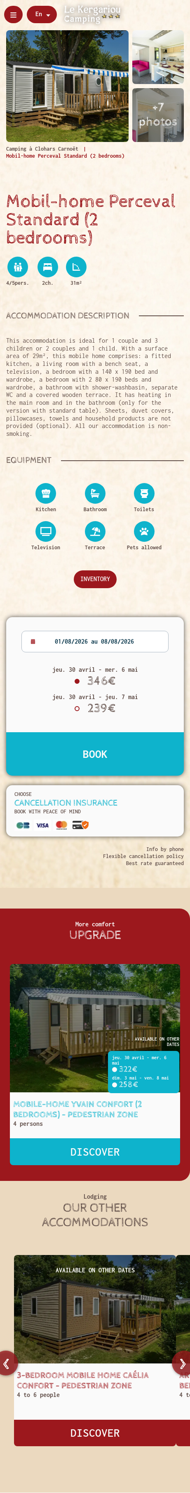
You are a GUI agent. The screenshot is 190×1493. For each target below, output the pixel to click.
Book (95, 753)
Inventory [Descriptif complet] (95, 579)
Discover (95, 1151)
